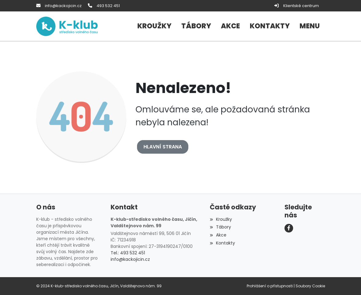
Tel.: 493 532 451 (128, 253)
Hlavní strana (162, 146)
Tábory (220, 227)
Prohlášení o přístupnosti (270, 286)
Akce (218, 235)
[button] (310, 26)
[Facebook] (288, 228)
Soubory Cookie (310, 286)
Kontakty (222, 243)
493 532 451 (108, 6)
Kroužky (221, 219)
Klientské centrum (301, 6)
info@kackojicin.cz (63, 6)
